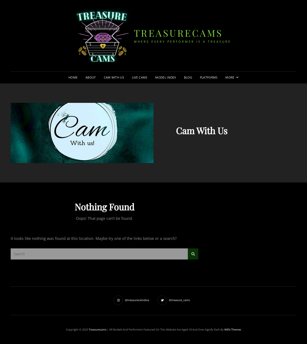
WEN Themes (232, 329)
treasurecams (178, 32)
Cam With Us (114, 77)
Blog (188, 77)
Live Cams (140, 77)
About (90, 77)
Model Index (165, 77)
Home (73, 77)
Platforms (209, 77)
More (229, 77)
